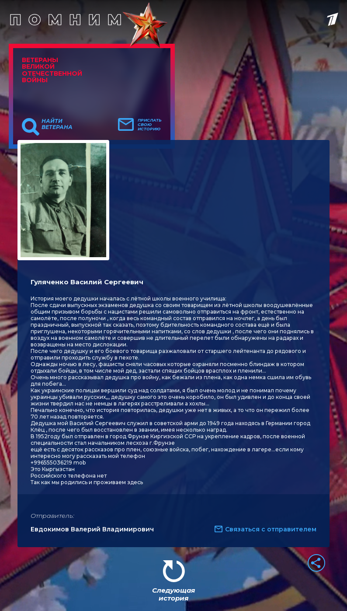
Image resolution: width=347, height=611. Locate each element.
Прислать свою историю (150, 124)
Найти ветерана (57, 124)
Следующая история (173, 594)
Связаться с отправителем (270, 529)
